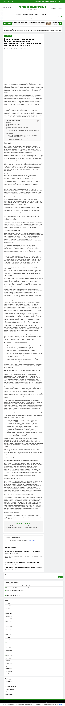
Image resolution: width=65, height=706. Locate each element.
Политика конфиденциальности (31, 18)
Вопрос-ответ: (9, 133)
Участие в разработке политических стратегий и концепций (22, 132)
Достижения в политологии (13, 129)
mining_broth (7, 48)
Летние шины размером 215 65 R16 (14, 595)
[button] (37, 121)
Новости (8, 692)
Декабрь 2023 (9, 650)
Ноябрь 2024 (8, 621)
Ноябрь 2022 (8, 668)
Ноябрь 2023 (8, 653)
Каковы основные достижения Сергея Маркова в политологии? (23, 135)
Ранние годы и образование (14, 124)
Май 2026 (8, 603)
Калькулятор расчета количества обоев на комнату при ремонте (22, 562)
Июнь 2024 (8, 634)
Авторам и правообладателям (31, 14)
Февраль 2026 (9, 611)
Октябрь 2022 (9, 671)
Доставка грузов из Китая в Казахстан (15, 593)
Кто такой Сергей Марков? (16, 139)
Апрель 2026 (8, 605)
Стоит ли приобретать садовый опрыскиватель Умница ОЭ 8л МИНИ (23, 567)
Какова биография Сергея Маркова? (18, 136)
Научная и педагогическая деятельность (18, 127)
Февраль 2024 (9, 645)
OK (60, 704)
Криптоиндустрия (10, 689)
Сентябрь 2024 (9, 626)
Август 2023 (8, 658)
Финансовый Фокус (32, 6)
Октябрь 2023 (9, 655)
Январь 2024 (8, 647)
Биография (8, 122)
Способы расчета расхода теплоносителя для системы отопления (22, 551)
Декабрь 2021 (9, 674)
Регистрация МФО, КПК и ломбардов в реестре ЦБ (44, 1)
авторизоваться (31, 540)
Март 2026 (8, 608)
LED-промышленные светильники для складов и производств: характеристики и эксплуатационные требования (32, 585)
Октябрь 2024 (9, 624)
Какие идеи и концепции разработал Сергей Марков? (21, 138)
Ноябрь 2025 (8, 616)
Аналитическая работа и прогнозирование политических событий (23, 130)
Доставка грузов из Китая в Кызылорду (15, 590)
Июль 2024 (8, 632)
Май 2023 (8, 660)
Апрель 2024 (8, 640)
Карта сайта (44, 14)
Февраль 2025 (9, 619)
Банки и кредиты (10, 684)
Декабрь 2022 (9, 666)
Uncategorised (7, 35)
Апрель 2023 (8, 663)
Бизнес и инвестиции (11, 686)
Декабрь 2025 (9, 613)
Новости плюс (9, 694)
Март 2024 (8, 642)
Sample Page (18, 14)
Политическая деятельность (15, 125)
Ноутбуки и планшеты (11, 697)
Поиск (6, 575)
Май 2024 (8, 637)
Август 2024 (8, 629)
